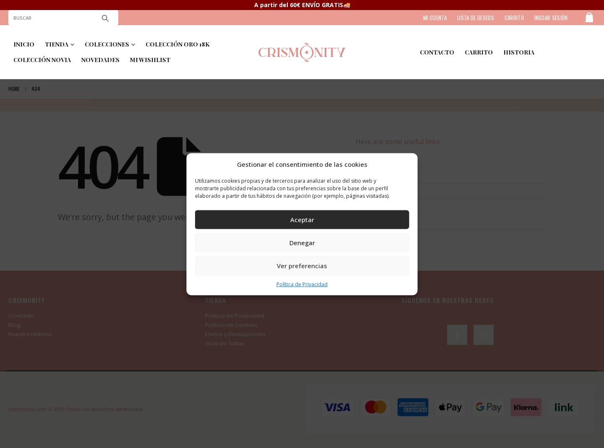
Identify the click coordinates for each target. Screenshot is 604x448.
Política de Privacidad (302, 283)
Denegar (302, 242)
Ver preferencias (302, 266)
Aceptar (302, 219)
